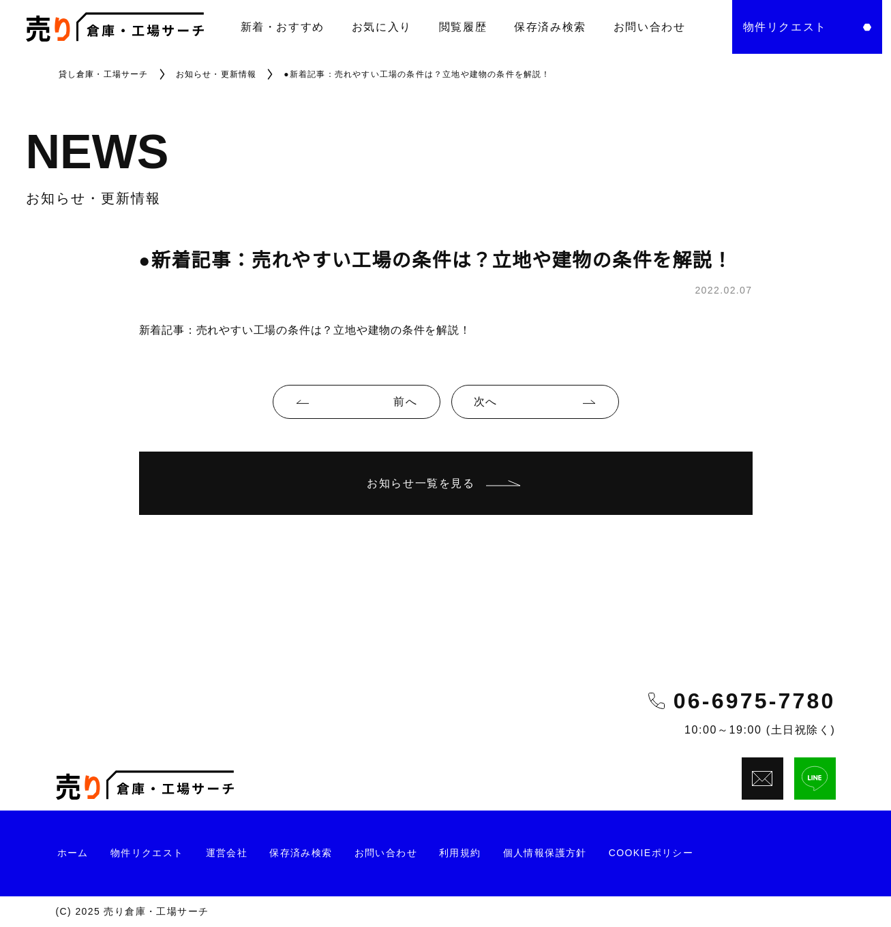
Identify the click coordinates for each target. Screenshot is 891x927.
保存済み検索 (550, 27)
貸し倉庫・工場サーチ (104, 74)
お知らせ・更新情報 (216, 74)
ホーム (73, 852)
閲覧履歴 (463, 27)
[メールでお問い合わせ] (762, 778)
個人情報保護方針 (545, 852)
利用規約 (460, 852)
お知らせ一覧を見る (445, 483)
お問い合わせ (650, 27)
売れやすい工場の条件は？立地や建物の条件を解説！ (333, 330)
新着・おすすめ (282, 27)
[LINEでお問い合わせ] (815, 778)
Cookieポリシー (651, 852)
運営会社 (227, 852)
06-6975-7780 (755, 701)
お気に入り (382, 27)
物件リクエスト (147, 852)
